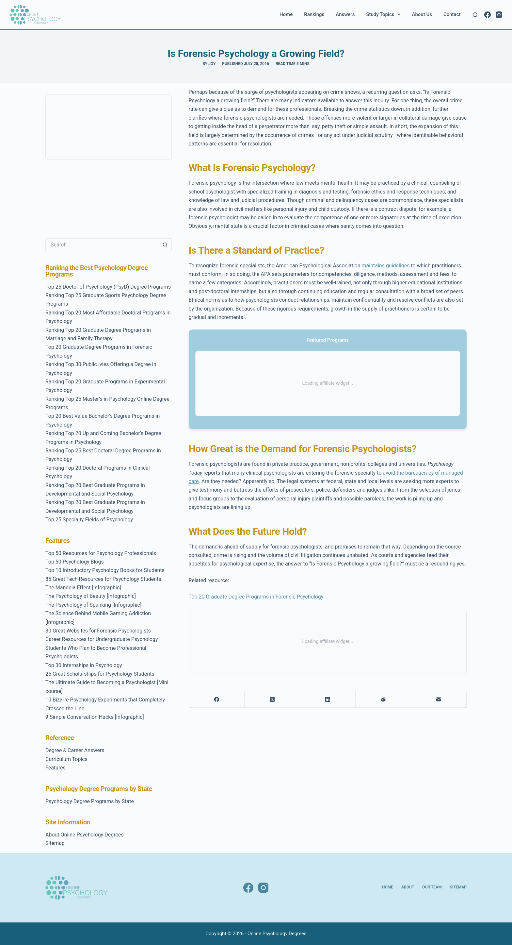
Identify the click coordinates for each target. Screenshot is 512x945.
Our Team (431, 887)
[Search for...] (102, 244)
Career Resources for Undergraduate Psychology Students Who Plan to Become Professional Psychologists (101, 648)
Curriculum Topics (66, 759)
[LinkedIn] (328, 699)
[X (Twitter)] (272, 699)
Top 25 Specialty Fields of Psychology (89, 519)
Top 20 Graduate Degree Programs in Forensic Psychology (256, 597)
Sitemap (55, 843)
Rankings (314, 14)
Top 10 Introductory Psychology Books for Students (105, 570)
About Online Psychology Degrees (84, 835)
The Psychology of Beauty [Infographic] (90, 596)
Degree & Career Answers (74, 750)
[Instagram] (499, 14)
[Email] (439, 699)
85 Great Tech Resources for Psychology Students (103, 579)
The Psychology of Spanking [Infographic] (93, 605)
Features (55, 768)
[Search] (475, 14)
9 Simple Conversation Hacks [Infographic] (94, 717)
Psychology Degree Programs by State (89, 801)
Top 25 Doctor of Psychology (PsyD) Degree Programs (108, 287)
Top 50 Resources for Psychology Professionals (100, 553)
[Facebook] (487, 14)
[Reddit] (383, 699)
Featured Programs (328, 340)
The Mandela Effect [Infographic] (83, 587)
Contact (452, 14)
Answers (345, 14)
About (407, 887)
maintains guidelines (386, 265)
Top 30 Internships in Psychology (83, 665)
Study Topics (384, 15)
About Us (422, 14)
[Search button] (165, 244)
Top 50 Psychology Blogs (74, 562)
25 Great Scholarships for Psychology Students (99, 674)
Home (286, 14)
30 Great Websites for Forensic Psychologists (98, 631)
